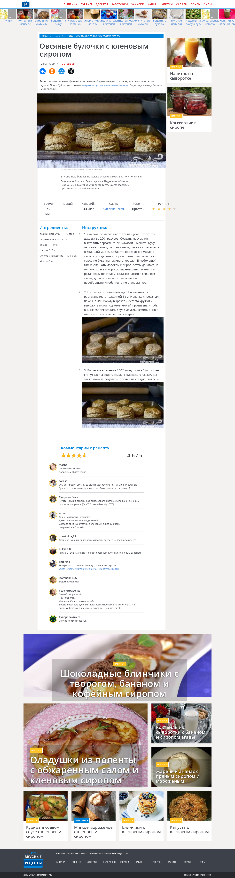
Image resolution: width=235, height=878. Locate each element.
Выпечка (70, 4)
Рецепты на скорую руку (193, 22)
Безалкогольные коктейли (111, 22)
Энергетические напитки (94, 22)
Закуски (137, 4)
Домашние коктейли (41, 22)
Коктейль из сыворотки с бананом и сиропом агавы (180, 732)
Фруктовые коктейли (75, 22)
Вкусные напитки (176, 22)
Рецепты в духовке (159, 22)
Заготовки (119, 4)
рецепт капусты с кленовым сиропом (105, 85)
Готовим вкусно (33, 860)
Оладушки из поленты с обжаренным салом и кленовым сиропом (84, 770)
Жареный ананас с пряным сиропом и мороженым (178, 776)
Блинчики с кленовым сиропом (141, 829)
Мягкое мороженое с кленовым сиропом (93, 832)
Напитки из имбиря (142, 22)
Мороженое (81, 820)
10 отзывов (67, 63)
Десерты (102, 4)
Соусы (196, 4)
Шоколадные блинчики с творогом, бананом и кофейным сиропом (119, 683)
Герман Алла (47, 63)
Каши (152, 4)
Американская (113, 209)
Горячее (86, 4)
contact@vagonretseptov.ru (198, 874)
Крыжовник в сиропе (183, 125)
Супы (208, 4)
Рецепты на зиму (58, 22)
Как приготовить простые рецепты (26, 4)
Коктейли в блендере (25, 22)
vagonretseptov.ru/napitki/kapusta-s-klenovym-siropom (89, 568)
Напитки (166, 4)
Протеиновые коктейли (127, 22)
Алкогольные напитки (210, 22)
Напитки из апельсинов (227, 22)
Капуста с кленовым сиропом (189, 829)
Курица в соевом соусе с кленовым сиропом (43, 832)
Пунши (7, 20)
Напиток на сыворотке (181, 75)
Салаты (181, 4)
